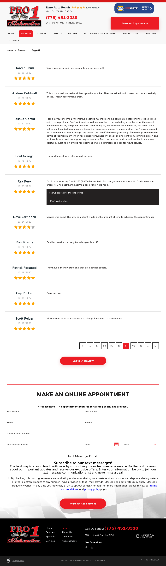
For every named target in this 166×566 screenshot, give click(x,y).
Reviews (22, 58)
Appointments (130, 41)
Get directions (93, 543)
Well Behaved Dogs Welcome (100, 41)
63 (141, 353)
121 (156, 353)
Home (11, 41)
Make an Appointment (135, 31)
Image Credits (18, 561)
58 (104, 353)
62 (133, 353)
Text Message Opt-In (83, 457)
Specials (72, 41)
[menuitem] (11, 41)
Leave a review (83, 368)
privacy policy (92, 489)
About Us (26, 41)
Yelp (91, 548)
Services (41, 41)
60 (119, 353)
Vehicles (57, 41)
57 (97, 353)
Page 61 (36, 58)
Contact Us (16, 48)
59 (111, 353)
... (90, 353)
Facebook (86, 548)
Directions (150, 41)
